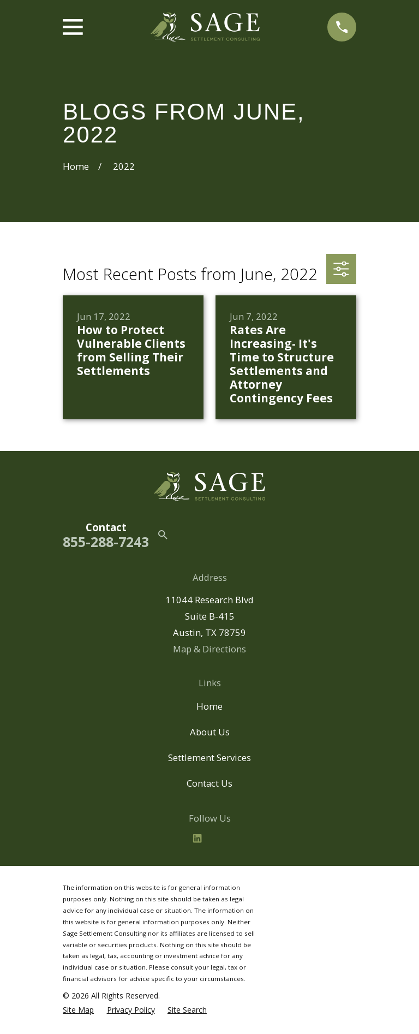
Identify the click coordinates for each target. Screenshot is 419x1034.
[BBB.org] (222, 838)
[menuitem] (78, 1010)
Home (209, 706)
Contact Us (209, 783)
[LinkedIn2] (197, 838)
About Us (210, 732)
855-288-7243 (106, 541)
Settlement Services (209, 757)
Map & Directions (209, 649)
